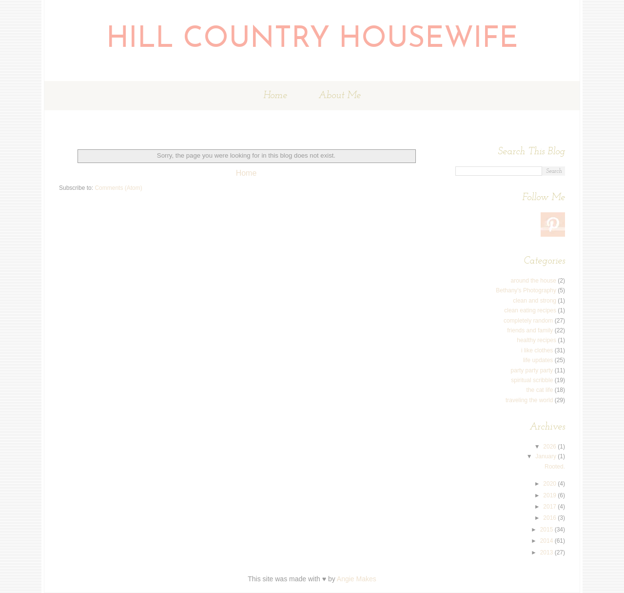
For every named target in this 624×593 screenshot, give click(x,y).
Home (275, 96)
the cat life (539, 390)
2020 (550, 483)
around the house (533, 280)
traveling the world (529, 400)
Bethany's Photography (526, 290)
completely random (528, 320)
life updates (538, 360)
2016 (550, 517)
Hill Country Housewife (312, 39)
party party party (532, 370)
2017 (550, 506)
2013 (547, 552)
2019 (550, 495)
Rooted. (555, 466)
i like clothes (537, 350)
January (546, 456)
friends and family (530, 330)
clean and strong (534, 300)
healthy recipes (536, 340)
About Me (339, 96)
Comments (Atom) (118, 187)
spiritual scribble (532, 380)
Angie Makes (356, 579)
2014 (547, 540)
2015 (547, 529)
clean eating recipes (530, 310)
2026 (550, 446)
